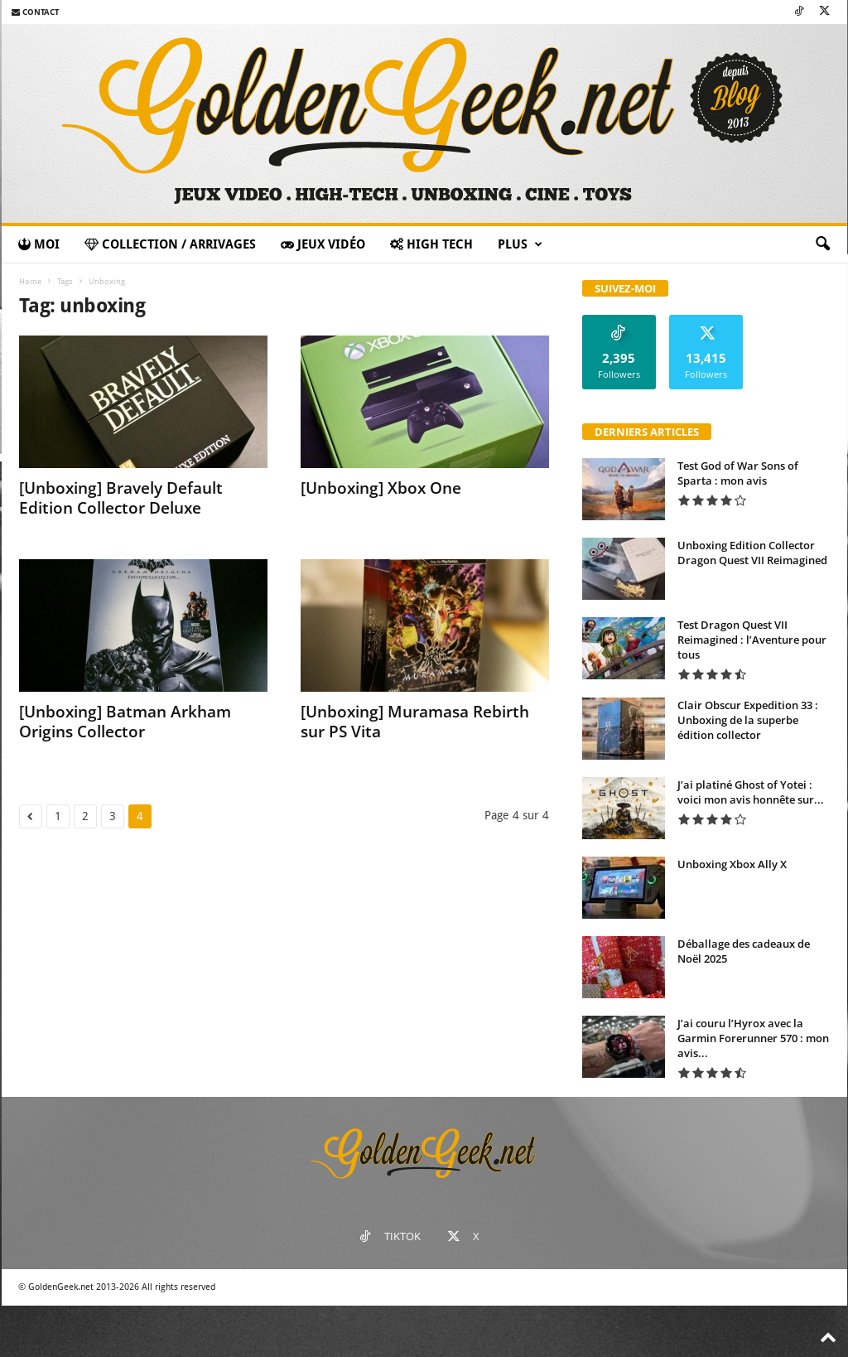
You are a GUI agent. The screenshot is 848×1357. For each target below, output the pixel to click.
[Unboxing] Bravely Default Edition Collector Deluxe (121, 498)
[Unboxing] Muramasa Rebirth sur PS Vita (415, 721)
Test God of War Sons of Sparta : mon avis (737, 473)
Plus (520, 244)
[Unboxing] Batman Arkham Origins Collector (125, 721)
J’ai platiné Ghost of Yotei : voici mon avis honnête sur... (750, 792)
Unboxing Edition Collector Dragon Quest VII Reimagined (752, 552)
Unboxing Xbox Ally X (732, 864)
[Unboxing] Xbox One (381, 488)
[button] (822, 244)
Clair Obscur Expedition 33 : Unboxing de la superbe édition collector (747, 720)
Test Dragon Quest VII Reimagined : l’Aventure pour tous (751, 639)
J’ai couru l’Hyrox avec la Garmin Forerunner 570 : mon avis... (753, 1038)
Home (30, 281)
